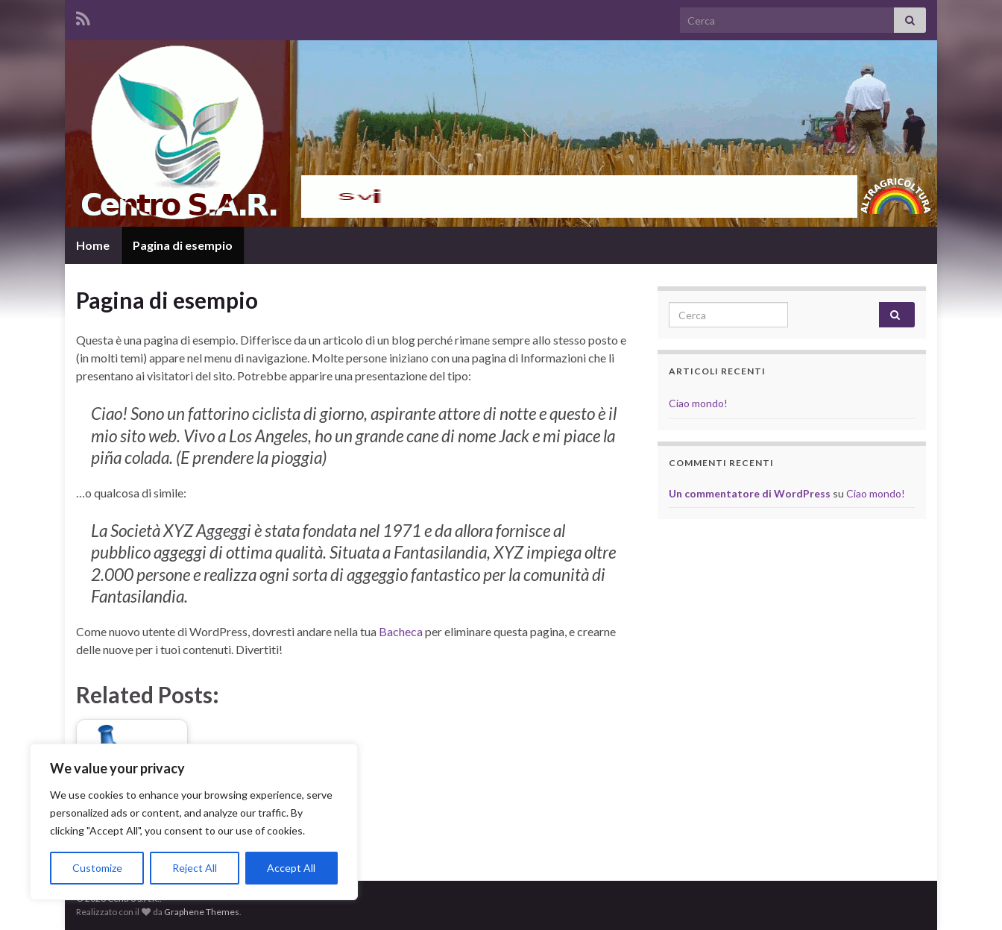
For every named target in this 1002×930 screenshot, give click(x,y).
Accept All (291, 867)
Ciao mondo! (698, 403)
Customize (97, 867)
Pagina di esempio (183, 245)
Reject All (194, 867)
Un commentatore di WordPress (750, 493)
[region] (194, 822)
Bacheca (401, 631)
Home (93, 245)
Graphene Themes (201, 911)
